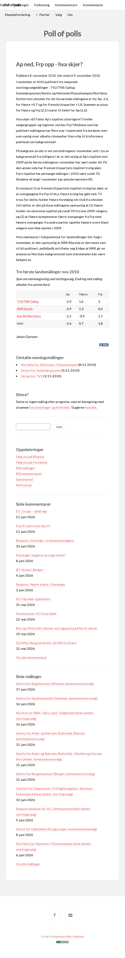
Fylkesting (41, 5)
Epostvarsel (24, 479)
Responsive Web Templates (68, 936)
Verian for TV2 (32, 376)
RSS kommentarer (29, 474)
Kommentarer (93, 5)
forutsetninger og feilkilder (49, 407)
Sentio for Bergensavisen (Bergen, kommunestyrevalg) (55, 774)
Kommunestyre (66, 5)
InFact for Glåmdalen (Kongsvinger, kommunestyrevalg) (56, 829)
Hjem (4, 5)
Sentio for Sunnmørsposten (41, 370)
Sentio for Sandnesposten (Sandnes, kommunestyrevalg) (56, 698)
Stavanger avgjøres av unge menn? (40, 555)
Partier (44, 15)
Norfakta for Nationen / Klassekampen (49, 365)
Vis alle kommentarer (31, 657)
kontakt (90, 407)
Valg (58, 15)
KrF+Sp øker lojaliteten (33, 599)
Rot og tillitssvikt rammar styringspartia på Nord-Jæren (56, 628)
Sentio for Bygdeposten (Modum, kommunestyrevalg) (55, 684)
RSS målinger (25, 468)
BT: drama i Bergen (29, 570)
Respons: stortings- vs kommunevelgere (45, 540)
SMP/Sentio (25, 309)
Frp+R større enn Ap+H (33, 526)
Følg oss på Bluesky (30, 457)
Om (70, 15)
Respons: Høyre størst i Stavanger (40, 584)
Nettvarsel (24, 485)
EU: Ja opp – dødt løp (31, 511)
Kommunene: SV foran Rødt (36, 613)
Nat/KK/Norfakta (29, 316)
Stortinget (21, 5)
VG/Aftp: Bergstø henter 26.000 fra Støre (46, 643)
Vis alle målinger (28, 864)
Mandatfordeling (17, 15)
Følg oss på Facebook (31, 462)
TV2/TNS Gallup (28, 301)
